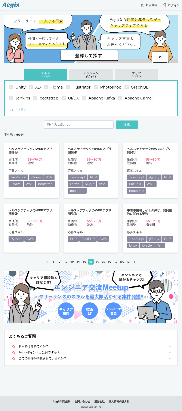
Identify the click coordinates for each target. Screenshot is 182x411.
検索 (126, 124)
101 (128, 261)
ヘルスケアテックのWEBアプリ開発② (30, 212)
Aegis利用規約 (61, 401)
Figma (54, 87)
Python (16, 239)
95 (103, 261)
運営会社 (99, 401)
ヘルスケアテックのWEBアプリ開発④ (89, 150)
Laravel (16, 184)
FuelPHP (135, 184)
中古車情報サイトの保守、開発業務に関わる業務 (149, 212)
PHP (49, 177)
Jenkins (20, 98)
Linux (133, 245)
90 (72, 261)
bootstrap (46, 98)
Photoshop (108, 87)
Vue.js (89, 184)
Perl (160, 245)
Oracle (147, 245)
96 (109, 261)
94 (97, 261)
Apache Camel (136, 98)
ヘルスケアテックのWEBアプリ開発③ (149, 150)
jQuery (36, 177)
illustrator (79, 87)
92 (84, 261)
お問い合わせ (82, 401)
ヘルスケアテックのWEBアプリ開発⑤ (30, 150)
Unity (18, 87)
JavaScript (18, 177)
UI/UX (71, 98)
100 (122, 261)
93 (90, 261)
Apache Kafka (99, 98)
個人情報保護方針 (119, 401)
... (66, 261)
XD (35, 87)
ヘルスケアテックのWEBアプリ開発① (89, 212)
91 (78, 261)
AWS (29, 184)
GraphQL (136, 87)
